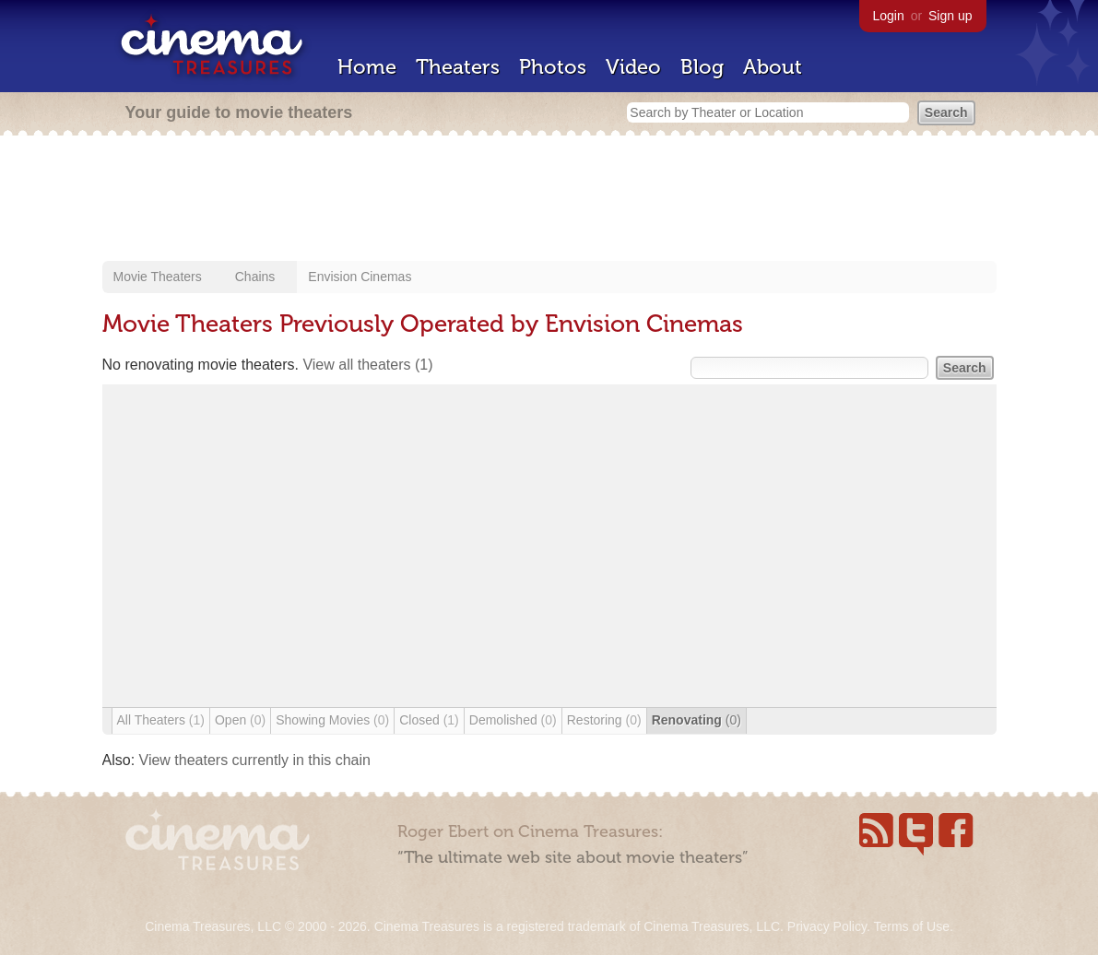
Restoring (604, 720)
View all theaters (367, 364)
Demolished (513, 720)
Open (240, 720)
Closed (429, 720)
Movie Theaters (157, 276)
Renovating (696, 720)
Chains (255, 276)
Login (888, 15)
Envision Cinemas (359, 276)
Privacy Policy (827, 926)
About (772, 66)
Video (633, 66)
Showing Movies (332, 720)
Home (366, 66)
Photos (552, 66)
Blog (702, 66)
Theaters (458, 66)
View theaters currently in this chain (255, 760)
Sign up (950, 15)
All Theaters (161, 720)
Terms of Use (911, 926)
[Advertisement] (549, 200)
